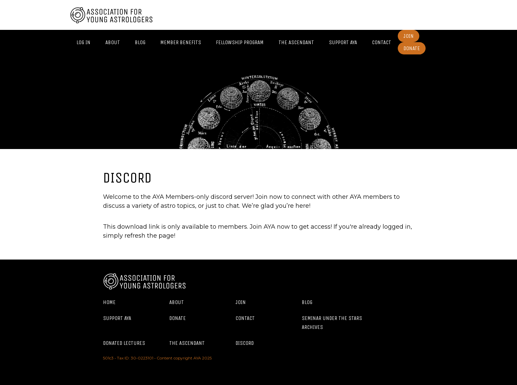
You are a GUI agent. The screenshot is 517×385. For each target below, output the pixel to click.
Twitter (440, 15)
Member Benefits (180, 42)
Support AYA (343, 42)
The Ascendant (296, 42)
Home (109, 302)
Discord (244, 343)
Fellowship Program (240, 42)
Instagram (411, 15)
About (112, 42)
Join (408, 36)
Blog (140, 42)
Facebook (426, 15)
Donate (411, 48)
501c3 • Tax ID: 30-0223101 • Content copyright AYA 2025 (157, 357)
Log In (83, 42)
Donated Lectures (124, 343)
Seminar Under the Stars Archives (332, 323)
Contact (381, 42)
